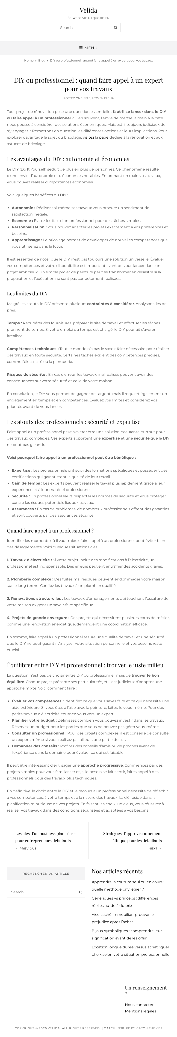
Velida (88, 10)
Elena (109, 98)
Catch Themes (149, 1028)
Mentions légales (140, 1011)
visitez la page (96, 137)
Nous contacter (139, 1005)
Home (29, 60)
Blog (41, 60)
